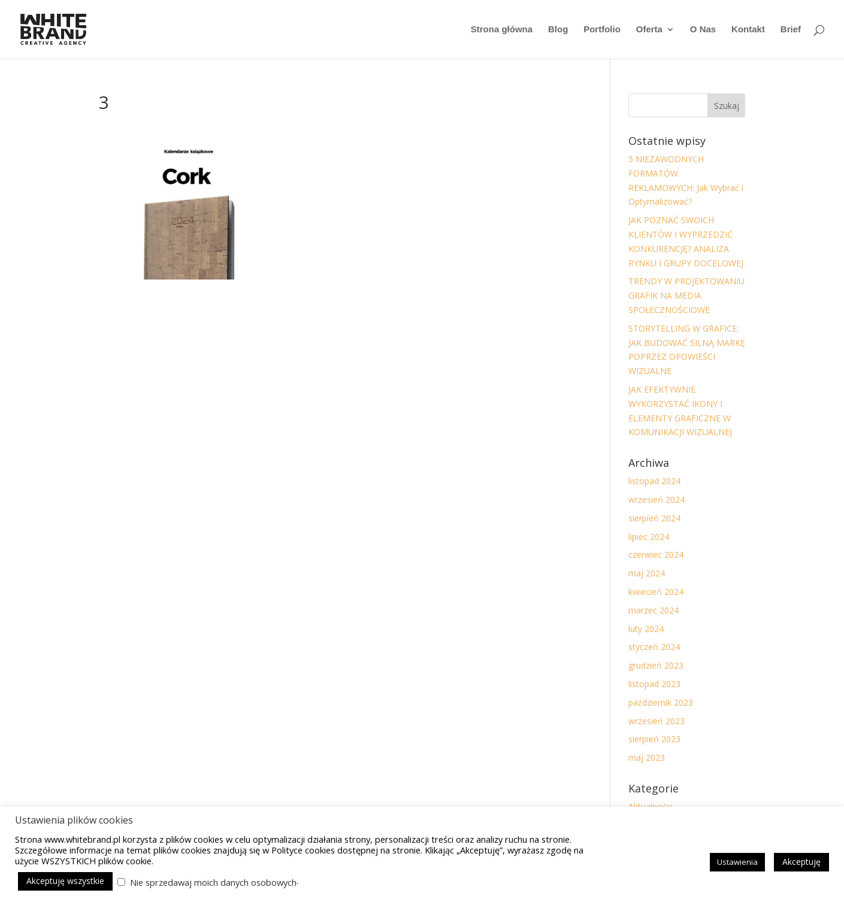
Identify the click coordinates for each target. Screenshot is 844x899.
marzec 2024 (653, 610)
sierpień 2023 (654, 739)
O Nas (703, 29)
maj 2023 (646, 757)
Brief (791, 29)
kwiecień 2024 (655, 591)
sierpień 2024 (654, 518)
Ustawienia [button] (737, 862)
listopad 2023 (654, 684)
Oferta (649, 29)
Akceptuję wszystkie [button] (65, 880)
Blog (558, 29)
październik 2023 (660, 702)
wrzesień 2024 (656, 499)
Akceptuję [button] (801, 861)
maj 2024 (646, 573)
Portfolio (602, 29)
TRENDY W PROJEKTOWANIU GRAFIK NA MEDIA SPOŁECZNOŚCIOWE (686, 295)
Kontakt (748, 29)
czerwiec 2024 (655, 554)
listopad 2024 (654, 481)
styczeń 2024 (654, 646)
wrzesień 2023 (656, 721)
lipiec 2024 (648, 536)
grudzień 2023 (655, 665)
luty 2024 (646, 628)
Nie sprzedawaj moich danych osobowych (213, 882)
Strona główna (502, 29)
